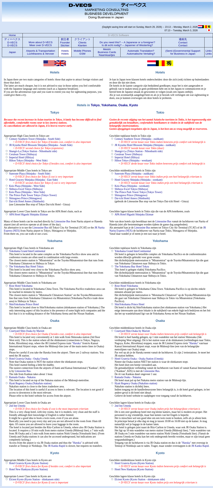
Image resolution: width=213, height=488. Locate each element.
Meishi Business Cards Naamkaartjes (107, 52)
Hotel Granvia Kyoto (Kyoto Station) (28, 463)
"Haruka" (77, 343)
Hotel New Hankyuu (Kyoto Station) (28, 469)
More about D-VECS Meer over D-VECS (40, 44)
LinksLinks (209, 52)
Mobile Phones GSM (82, 52)
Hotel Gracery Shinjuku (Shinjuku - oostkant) (138, 179)
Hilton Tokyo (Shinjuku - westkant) (133, 160)
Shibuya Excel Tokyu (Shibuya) (25, 189)
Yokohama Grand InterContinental (27, 251)
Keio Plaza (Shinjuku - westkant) (132, 186)
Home (12, 35)
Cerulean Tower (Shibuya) (23, 154)
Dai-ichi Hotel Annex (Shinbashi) (26, 201)
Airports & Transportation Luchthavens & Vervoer (40, 52)
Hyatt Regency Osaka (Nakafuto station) (30, 383)
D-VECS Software (118, 35)
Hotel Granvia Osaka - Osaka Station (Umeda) (139, 358)
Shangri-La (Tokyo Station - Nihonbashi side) (33, 151)
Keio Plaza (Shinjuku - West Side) (27, 186)
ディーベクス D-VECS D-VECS (12, 42)
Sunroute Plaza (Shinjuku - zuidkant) (134, 173)
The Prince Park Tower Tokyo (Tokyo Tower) (33, 195)
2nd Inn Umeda (17, 405)
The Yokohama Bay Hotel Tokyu (26, 266)
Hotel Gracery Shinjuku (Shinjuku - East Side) (33, 179)
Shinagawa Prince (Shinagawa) (25, 198)
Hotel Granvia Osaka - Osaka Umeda (28, 358)
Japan (12, 52)
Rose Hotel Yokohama (20, 285)
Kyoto (133, 105)
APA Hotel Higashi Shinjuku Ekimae (28, 214)
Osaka (122, 105)
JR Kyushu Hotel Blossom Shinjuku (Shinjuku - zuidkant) (145, 145)
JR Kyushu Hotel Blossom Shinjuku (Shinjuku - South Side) (40, 145)
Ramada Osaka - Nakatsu (22, 377)
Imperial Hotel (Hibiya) (21, 157)
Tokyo (95, 105)
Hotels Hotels (65, 52)
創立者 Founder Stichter (65, 42)
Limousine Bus (62, 221)
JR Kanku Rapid (56, 445)
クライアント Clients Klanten (82, 42)
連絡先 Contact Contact (182, 42)
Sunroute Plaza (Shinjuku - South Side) (29, 173)
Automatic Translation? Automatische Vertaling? (141, 52)
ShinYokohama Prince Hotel (24, 304)
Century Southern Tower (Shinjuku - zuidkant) (139, 138)
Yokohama (109, 105)
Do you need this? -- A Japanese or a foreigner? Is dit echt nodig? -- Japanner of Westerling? (127, 44)
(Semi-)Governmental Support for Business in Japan (182, 52)
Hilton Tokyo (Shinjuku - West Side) (28, 160)
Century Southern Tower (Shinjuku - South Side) (34, 138)
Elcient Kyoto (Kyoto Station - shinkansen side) (34, 479)
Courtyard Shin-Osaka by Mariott (26, 331)
